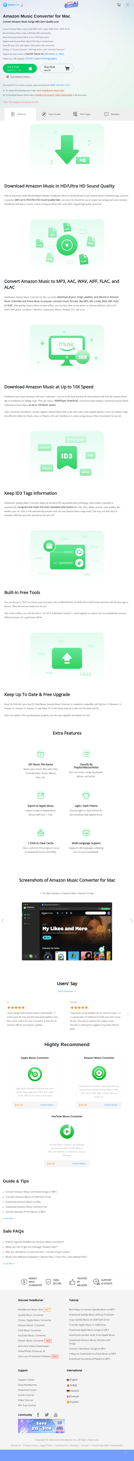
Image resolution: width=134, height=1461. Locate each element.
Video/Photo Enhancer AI (31, 1351)
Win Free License (27, 1405)
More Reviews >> (67, 991)
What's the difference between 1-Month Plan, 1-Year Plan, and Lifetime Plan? (46, 1256)
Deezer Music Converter (31, 1340)
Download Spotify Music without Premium (91, 1314)
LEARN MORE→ (47, 1105)
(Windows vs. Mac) (54, 53)
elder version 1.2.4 (60, 85)
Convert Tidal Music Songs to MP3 (87, 1348)
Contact (85, 1445)
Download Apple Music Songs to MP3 (89, 1329)
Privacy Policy (30, 1445)
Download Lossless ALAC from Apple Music (92, 1335)
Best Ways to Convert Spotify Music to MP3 (92, 1309)
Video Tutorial (25, 1400)
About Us (16, 1445)
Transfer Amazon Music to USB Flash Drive (28, 1196)
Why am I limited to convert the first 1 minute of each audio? (38, 1251)
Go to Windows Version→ (20, 77)
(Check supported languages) (41, 58)
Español (73, 1401)
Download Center (27, 1389)
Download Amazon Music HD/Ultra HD (26, 1206)
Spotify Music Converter (31, 1315)
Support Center (26, 1379)
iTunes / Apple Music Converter (34, 1320)
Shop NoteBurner (27, 1384)
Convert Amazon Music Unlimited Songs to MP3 (31, 1191)
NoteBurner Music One (53, 90)
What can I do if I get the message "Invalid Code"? (32, 1247)
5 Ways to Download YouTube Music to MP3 (92, 1353)
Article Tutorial (26, 1395)
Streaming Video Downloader (107, 1445)
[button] (2, 921)
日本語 (72, 1385)
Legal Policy (46, 1445)
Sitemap (74, 1445)
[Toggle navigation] (127, 4)
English (72, 1379)
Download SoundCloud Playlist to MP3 (89, 1358)
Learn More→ (9, 1218)
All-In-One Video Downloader (33, 1346)
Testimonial (61, 1445)
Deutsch (73, 1390)
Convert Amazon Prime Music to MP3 (25, 1211)
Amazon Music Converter (31, 1325)
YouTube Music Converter (32, 1335)
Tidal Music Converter (29, 1330)
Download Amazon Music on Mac (23, 1201)
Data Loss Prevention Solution (34, 1356)
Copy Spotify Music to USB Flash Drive (89, 1319)
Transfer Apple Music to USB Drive (87, 1324)
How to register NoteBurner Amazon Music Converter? (35, 1241)
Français (73, 1396)
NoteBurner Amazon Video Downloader (54, 95)
